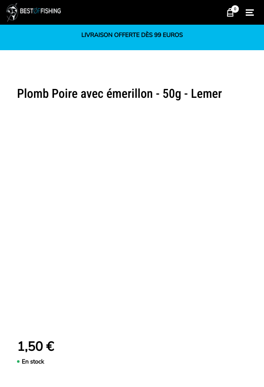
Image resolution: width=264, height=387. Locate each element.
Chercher (212, 12)
